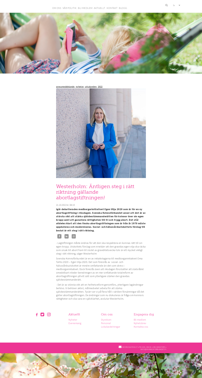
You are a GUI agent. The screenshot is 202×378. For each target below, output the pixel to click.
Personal (107, 323)
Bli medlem (141, 319)
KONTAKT (112, 8)
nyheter (80, 86)
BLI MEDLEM (85, 8)
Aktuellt (75, 314)
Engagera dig (145, 314)
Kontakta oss (142, 326)
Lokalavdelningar (111, 326)
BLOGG (123, 8)
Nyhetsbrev (141, 323)
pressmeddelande (65, 86)
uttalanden (91, 86)
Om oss (107, 314)
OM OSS (56, 8)
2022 (100, 86)
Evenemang (75, 323)
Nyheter (73, 319)
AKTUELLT (99, 8)
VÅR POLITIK (69, 8)
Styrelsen (107, 319)
